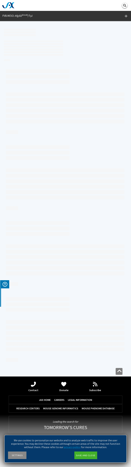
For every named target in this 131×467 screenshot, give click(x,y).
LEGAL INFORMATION (80, 400)
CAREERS (59, 400)
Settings (17, 455)
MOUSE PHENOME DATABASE (98, 408)
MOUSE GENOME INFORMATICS (60, 408)
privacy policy (72, 447)
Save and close (85, 455)
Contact (33, 387)
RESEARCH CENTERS (28, 408)
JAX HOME (45, 400)
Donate (63, 387)
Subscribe (95, 387)
